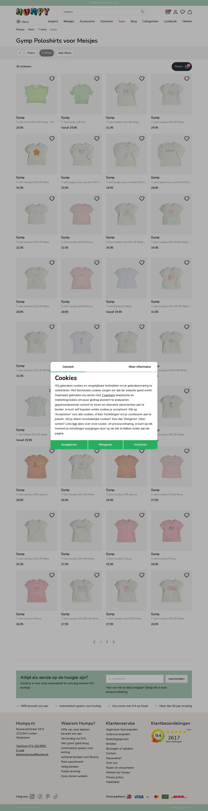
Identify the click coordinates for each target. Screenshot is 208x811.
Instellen (140, 444)
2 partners (108, 395)
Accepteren (69, 444)
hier (75, 424)
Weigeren (105, 444)
